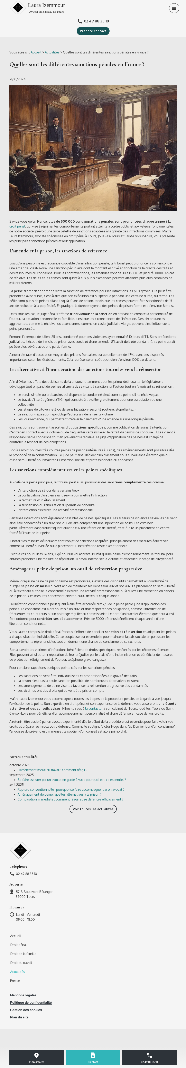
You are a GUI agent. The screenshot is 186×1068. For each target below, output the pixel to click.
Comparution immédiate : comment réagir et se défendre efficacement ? (70, 799)
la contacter (94, 708)
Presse (15, 981)
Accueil (36, 52)
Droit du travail (21, 963)
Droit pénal (18, 945)
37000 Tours (34, 894)
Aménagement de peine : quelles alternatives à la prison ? (60, 794)
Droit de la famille (23, 954)
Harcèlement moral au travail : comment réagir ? (52, 770)
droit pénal (17, 226)
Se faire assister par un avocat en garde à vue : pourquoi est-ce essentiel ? (72, 780)
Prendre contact (93, 31)
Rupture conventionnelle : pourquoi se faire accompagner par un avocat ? (71, 789)
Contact (93, 1062)
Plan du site (19, 1017)
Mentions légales (23, 995)
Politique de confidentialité (31, 1002)
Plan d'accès (36, 1062)
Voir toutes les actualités (93, 809)
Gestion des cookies (26, 1010)
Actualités (52, 52)
